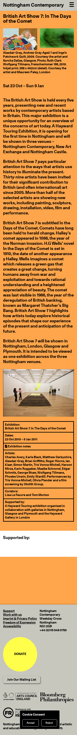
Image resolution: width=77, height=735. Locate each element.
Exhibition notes (18, 446)
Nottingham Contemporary (33, 5)
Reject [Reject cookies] (49, 723)
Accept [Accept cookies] (30, 723)
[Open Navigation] (71, 4)
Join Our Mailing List (21, 679)
